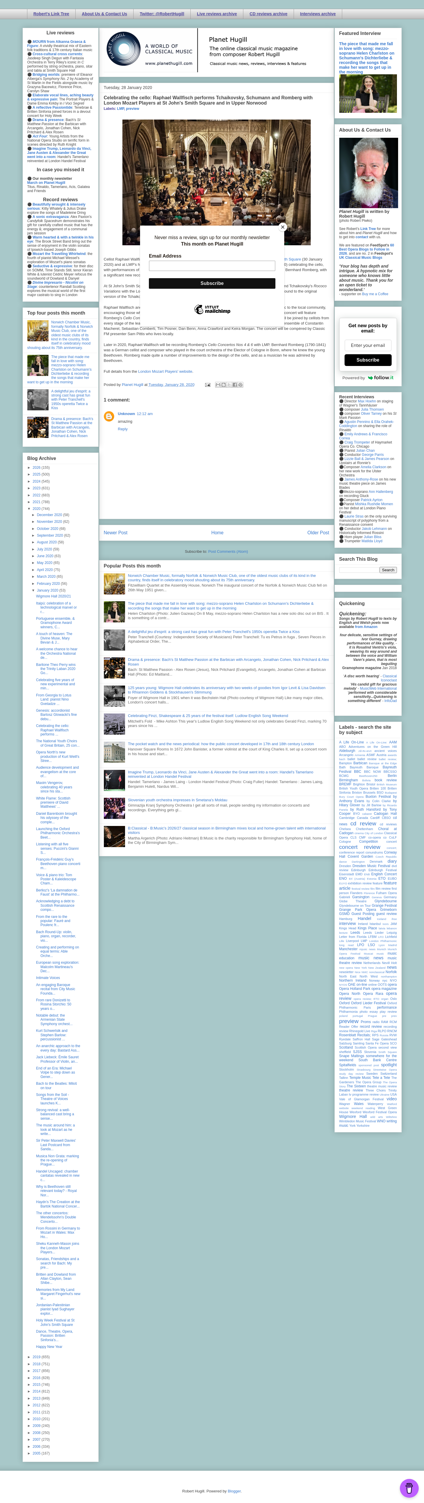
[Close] (282, 227)
